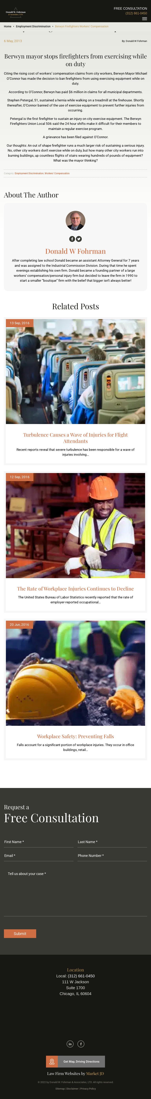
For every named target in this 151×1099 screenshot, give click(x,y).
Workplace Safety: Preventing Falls (75, 736)
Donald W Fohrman (75, 251)
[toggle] (144, 19)
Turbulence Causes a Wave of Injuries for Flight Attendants (75, 437)
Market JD (95, 1073)
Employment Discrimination (33, 26)
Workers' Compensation (57, 173)
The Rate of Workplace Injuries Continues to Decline (75, 588)
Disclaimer (72, 1088)
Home (7, 26)
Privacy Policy (88, 1088)
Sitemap (60, 1088)
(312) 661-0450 (136, 13)
